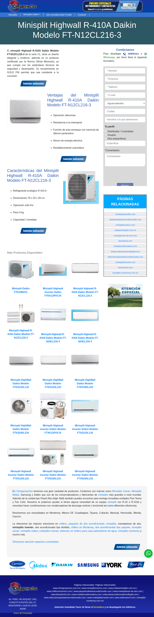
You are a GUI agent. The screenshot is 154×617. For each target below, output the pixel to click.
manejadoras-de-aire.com (125, 235)
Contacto (82, 15)
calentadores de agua (105, 531)
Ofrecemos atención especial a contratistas (35, 541)
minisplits (103, 495)
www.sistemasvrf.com (125, 597)
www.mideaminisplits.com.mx (122, 588)
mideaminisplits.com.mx (125, 230)
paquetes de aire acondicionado (86, 523)
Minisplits (13, 15)
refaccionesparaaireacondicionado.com (125, 257)
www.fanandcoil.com (60, 594)
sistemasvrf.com (125, 267)
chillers (63, 523)
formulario (99, 607)
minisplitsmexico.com (125, 225)
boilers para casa (83, 531)
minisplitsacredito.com (125, 214)
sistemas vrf (66, 531)
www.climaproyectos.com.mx (66, 588)
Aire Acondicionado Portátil (59, 15)
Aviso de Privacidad (23, 613)
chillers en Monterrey (82, 527)
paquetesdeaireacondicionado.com (125, 219)
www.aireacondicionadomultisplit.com (120, 594)
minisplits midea (29, 531)
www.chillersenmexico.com (59, 591)
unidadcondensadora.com (125, 246)
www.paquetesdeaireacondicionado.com (92, 591)
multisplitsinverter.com (125, 262)
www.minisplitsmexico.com (94, 588)
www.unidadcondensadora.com (86, 594)
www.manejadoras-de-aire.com (127, 591)
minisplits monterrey (129, 531)
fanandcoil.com (125, 241)
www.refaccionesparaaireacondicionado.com (65, 597)
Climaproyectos (24, 491)
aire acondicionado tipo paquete (112, 527)
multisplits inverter (49, 531)
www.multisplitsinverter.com (100, 597)
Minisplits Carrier (121, 491)
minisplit (112, 502)
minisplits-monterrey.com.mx (125, 273)
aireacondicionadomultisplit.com (125, 251)
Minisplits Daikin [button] (30, 14)
